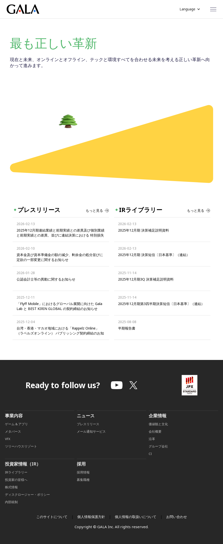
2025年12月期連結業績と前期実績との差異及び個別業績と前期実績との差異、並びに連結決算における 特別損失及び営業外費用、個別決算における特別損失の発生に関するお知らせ (60, 233)
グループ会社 (158, 452)
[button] (190, 9)
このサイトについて (51, 516)
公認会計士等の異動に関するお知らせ (46, 279)
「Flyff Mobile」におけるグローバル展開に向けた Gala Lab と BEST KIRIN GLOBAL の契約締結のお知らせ (59, 306)
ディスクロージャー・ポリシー (27, 500)
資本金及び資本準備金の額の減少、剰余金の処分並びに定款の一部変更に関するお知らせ (60, 257)
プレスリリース (88, 430)
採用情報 (83, 478)
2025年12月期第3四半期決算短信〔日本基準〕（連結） (161, 303)
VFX (7, 445)
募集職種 (83, 486)
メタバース (13, 437)
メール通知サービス (91, 437)
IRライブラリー (16, 478)
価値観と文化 (158, 430)
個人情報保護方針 (91, 516)
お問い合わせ (176, 516)
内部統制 (11, 508)
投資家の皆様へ (16, 486)
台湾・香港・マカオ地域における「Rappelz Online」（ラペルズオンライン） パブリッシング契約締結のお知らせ (60, 331)
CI (150, 460)
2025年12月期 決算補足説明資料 (143, 230)
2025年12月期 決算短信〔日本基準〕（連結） (154, 254)
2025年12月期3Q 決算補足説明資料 (146, 279)
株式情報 (11, 493)
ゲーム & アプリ (16, 430)
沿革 (152, 445)
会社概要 (155, 437)
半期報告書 (126, 328)
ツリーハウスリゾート (21, 452)
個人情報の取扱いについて (135, 516)
